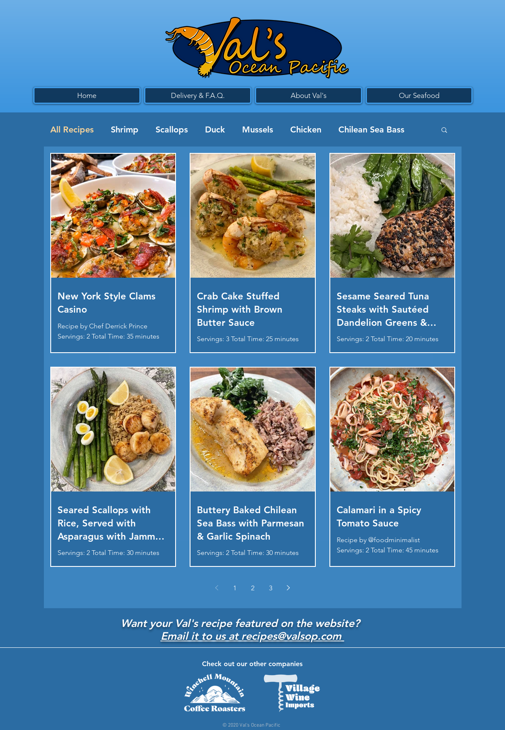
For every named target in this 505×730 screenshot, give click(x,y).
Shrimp (125, 129)
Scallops (172, 129)
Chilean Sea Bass (371, 129)
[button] (444, 130)
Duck (215, 129)
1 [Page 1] (235, 588)
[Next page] (288, 587)
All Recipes (72, 129)
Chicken (305, 129)
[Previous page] (217, 587)
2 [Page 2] (252, 588)
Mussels (257, 129)
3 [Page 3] (270, 588)
